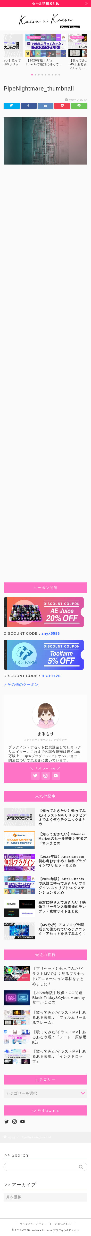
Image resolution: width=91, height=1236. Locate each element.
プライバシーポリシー (33, 1224)
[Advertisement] (45, 377)
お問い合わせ (63, 1224)
